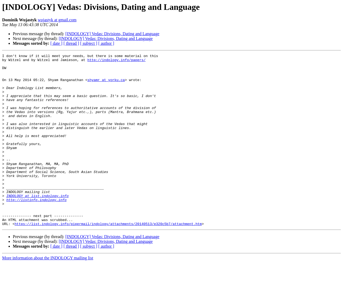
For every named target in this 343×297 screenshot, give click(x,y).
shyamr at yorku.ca (106, 85)
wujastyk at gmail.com (57, 20)
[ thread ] (71, 43)
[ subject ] (88, 43)
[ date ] (56, 43)
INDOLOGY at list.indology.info (37, 224)
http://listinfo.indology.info (36, 229)
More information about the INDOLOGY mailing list (47, 292)
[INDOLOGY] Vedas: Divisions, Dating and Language (112, 33)
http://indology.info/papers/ (116, 61)
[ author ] (106, 43)
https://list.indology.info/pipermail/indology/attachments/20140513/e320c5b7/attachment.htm (108, 258)
